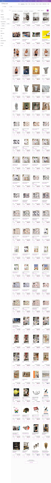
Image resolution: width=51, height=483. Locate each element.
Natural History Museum (25, 416)
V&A (23, 326)
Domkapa (14, 23)
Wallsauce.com (15, 327)
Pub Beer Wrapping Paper (35, 128)
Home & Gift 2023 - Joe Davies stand (25, 40)
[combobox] (43, 10)
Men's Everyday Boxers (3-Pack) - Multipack (16, 57)
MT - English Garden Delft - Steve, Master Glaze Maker (26, 75)
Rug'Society (33, 434)
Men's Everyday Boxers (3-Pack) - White (25, 57)
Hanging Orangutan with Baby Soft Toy (25, 415)
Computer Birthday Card (16, 182)
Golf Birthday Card (15, 164)
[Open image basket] (48, 6)
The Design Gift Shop (35, 452)
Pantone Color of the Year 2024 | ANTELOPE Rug (35, 433)
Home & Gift (14, 40)
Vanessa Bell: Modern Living (36, 379)
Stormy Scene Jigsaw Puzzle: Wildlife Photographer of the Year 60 (16, 433)
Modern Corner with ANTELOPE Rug (25, 451)
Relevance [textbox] (42, 10)
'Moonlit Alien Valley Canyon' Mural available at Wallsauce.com (16, 326)
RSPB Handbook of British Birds (45, 397)
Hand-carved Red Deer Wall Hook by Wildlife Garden (45, 379)
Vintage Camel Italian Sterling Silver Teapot (35, 397)
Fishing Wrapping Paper (45, 182)
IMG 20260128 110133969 (16, 361)
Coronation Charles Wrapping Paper (35, 290)
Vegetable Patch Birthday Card (35, 147)
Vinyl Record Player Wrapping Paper (25, 201)
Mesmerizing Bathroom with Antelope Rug (16, 451)
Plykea (33, 362)
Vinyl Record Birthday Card (46, 164)
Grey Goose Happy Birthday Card (26, 397)
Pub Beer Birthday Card (25, 182)
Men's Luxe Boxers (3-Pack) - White (46, 57)
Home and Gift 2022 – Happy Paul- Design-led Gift (46, 40)
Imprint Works (24, 325)
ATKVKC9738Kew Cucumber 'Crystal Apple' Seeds (16, 397)
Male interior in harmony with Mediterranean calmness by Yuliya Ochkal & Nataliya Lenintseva (16, 22)
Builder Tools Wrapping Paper (16, 129)
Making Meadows (15, 130)
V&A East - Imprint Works (45, 343)
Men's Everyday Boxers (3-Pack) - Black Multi (16, 75)
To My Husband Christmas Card (35, 272)
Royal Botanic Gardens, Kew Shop (16, 399)
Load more (31, 462)
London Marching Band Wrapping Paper (35, 308)
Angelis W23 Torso (44, 75)
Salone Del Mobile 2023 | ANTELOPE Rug (45, 433)
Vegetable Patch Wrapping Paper (36, 183)
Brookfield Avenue (34, 361)
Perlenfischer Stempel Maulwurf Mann (35, 75)
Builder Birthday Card (25, 164)
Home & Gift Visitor (34, 39)
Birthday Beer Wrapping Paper (25, 129)
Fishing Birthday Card (35, 164)
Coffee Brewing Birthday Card (25, 147)
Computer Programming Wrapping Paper (16, 147)
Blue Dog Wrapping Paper (16, 289)
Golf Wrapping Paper (15, 200)
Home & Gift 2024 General (16, 39)
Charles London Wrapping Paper (16, 308)
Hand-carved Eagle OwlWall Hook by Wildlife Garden (35, 451)
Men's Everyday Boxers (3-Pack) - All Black (35, 57)
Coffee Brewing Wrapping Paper (45, 129)
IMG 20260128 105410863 (25, 343)
